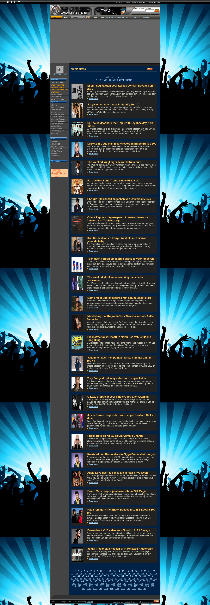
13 (114, 571)
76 (133, 578)
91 (113, 581)
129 (147, 586)
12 (110, 571)
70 (107, 578)
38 (138, 573)
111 (130, 583)
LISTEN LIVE (60, 73)
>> (144, 588)
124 (119, 586)
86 (91, 581)
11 (105, 571)
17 (132, 571)
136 (111, 588)
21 (149, 571)
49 (100, 576)
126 (130, 586)
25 (81, 573)
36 (129, 573)
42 (155, 573)
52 (114, 576)
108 (113, 583)
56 (131, 576)
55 (127, 576)
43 (74, 576)
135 (106, 588)
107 (107, 583)
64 (81, 578)
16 (127, 571)
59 (144, 576)
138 (123, 588)
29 (98, 573)
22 (154, 571)
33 (116, 573)
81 (155, 578)
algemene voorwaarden (121, 602)
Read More (93, 99)
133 (95, 588)
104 (91, 583)
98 (144, 581)
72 (116, 578)
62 (72, 578)
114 (147, 583)
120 (96, 586)
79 (147, 578)
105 (96, 583)
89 (104, 581)
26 (85, 573)
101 (74, 583)
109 (119, 583)
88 (100, 581)
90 (109, 581)
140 (134, 588)
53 (118, 576)
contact (150, 602)
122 (107, 586)
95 (131, 581)
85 (87, 581)
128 (141, 586)
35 (125, 573)
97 (139, 581)
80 (151, 578)
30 (103, 573)
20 (145, 571)
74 (125, 578)
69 (103, 578)
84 (82, 581)
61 (153, 576)
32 (112, 573)
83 (78, 581)
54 (123, 576)
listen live (134, 602)
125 (124, 586)
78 (142, 578)
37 (133, 573)
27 (89, 573)
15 (123, 571)
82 (74, 581)
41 (151, 573)
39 (142, 573)
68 (98, 578)
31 (107, 573)
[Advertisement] (105, 41)
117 (79, 586)
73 (120, 578)
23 (72, 573)
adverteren (143, 602)
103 (85, 583)
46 (87, 576)
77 (138, 578)
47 (92, 576)
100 (153, 581)
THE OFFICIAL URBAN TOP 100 (135, 2)
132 (89, 588)
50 (105, 576)
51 (109, 576)
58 (140, 576)
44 (79, 576)
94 (126, 581)
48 (96, 576)
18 (136, 571)
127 (135, 586)
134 (100, 588)
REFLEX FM (119, 2)
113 (141, 583)
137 (117, 588)
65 (85, 578)
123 (113, 586)
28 (94, 573)
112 (135, 583)
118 (85, 586)
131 (83, 588)
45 (83, 576)
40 (147, 573)
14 (118, 571)
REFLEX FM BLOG (154, 2)
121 (102, 586)
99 (148, 581)
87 (95, 581)
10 (101, 571)
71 (112, 578)
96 (135, 581)
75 (129, 578)
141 (140, 588)
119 (91, 586)
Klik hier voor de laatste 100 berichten (113, 79)
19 (141, 571)
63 (76, 578)
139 (128, 588)
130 (152, 586)
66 (89, 578)
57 (136, 576)
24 (76, 573)
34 (120, 573)
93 (122, 581)
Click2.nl (90, 602)
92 (117, 581)
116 (74, 586)
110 (124, 583)
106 (102, 583)
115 (152, 583)
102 (79, 583)
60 (149, 576)
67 (94, 578)
